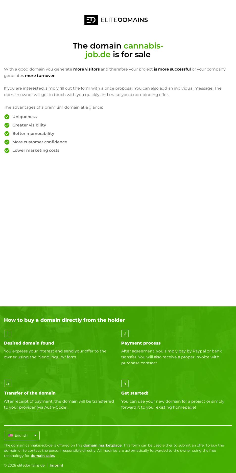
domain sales (43, 455)
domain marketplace (102, 445)
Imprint (56, 465)
